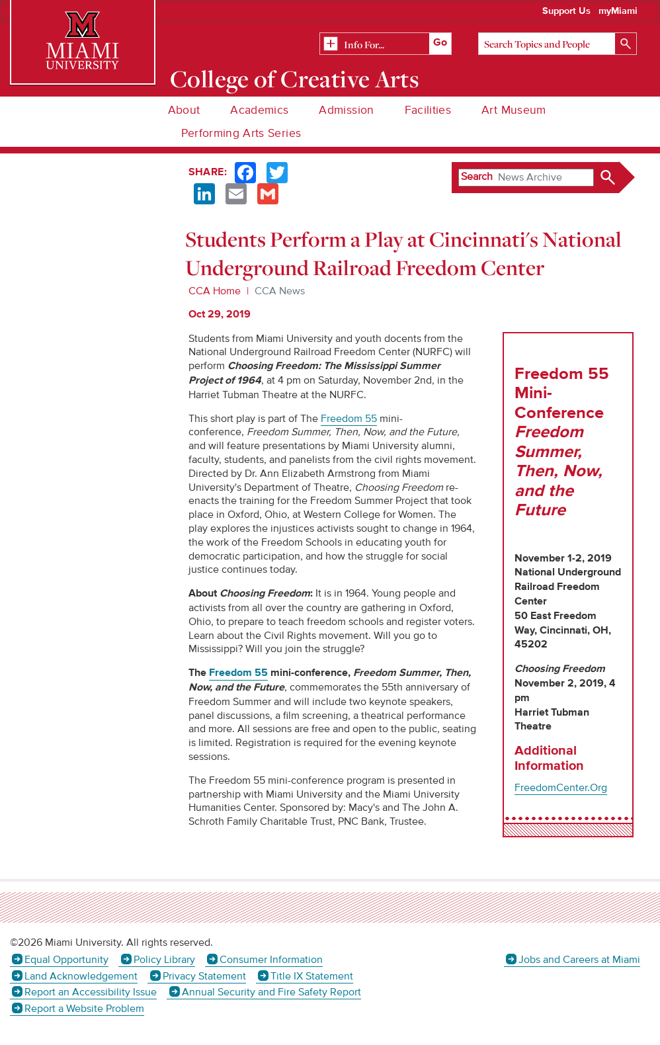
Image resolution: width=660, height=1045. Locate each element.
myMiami (618, 11)
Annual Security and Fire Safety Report (271, 992)
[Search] (557, 43)
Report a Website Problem (84, 1008)
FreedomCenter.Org (561, 787)
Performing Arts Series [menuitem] (241, 133)
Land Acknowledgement (81, 976)
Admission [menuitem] (346, 110)
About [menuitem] (184, 110)
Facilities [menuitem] (428, 110)
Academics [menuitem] (259, 110)
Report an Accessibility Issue (90, 992)
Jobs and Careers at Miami (579, 959)
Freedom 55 (238, 673)
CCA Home (214, 291)
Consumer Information (271, 959)
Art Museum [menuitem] (513, 110)
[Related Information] (385, 44)
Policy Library (164, 959)
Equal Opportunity (66, 959)
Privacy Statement (204, 976)
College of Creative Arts (294, 79)
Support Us (566, 11)
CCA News (280, 291)
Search (477, 176)
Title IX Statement (311, 976)
